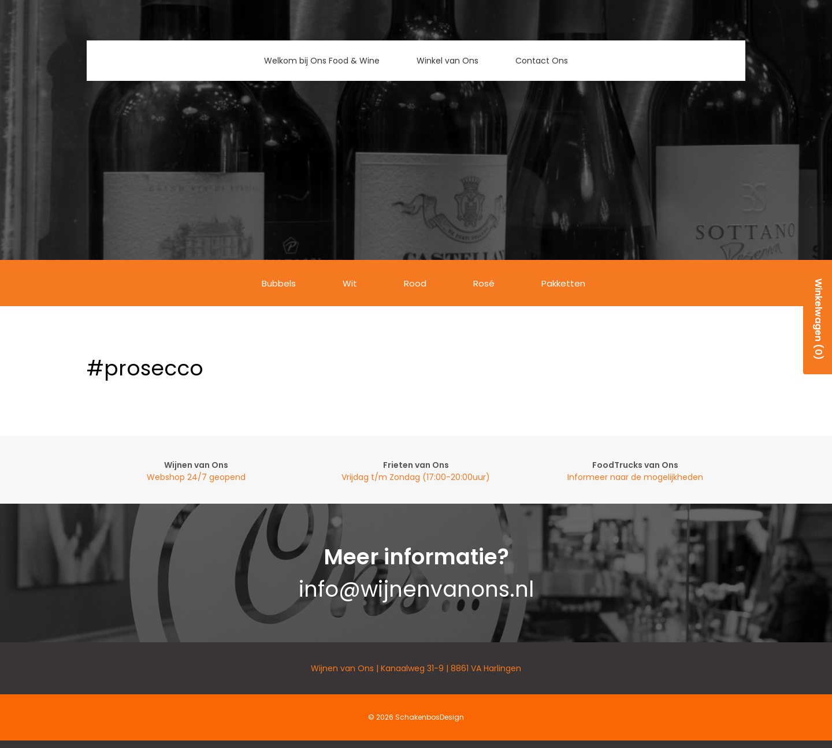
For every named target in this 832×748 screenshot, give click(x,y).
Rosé (484, 283)
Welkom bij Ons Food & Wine (322, 60)
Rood (415, 283)
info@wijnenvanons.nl (416, 589)
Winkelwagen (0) (818, 319)
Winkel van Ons (447, 60)
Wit (350, 283)
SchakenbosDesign (429, 717)
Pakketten (563, 283)
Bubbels (279, 283)
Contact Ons (541, 60)
